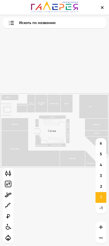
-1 (101, 208)
